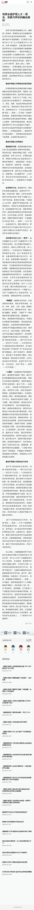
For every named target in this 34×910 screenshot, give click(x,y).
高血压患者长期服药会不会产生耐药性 (14, 852)
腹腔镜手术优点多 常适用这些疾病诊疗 (14, 812)
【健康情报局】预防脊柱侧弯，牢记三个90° (16, 712)
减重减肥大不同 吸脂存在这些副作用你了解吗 (17, 831)
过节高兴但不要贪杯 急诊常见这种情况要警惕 (17, 872)
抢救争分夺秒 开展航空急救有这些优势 (14, 862)
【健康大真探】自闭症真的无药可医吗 (14, 722)
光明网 (7, 24)
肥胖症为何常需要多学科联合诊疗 (13, 822)
